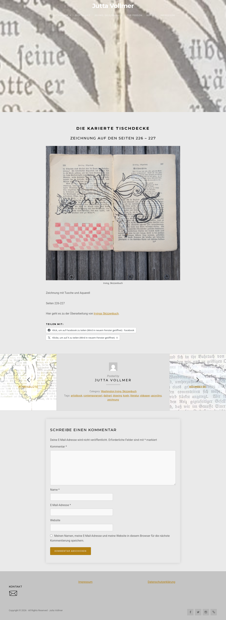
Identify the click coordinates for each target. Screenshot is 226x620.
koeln (126, 395)
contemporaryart (93, 395)
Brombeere (197, 386)
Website (55, 520)
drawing (117, 395)
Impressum (85, 582)
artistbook (76, 395)
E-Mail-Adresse (60, 505)
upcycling (156, 395)
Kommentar (58, 446)
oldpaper (145, 395)
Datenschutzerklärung (161, 582)
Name (55, 489)
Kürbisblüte (28, 386)
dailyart (107, 395)
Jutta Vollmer (113, 6)
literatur (134, 395)
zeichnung (113, 399)
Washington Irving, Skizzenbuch (119, 391)
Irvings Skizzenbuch (106, 313)
